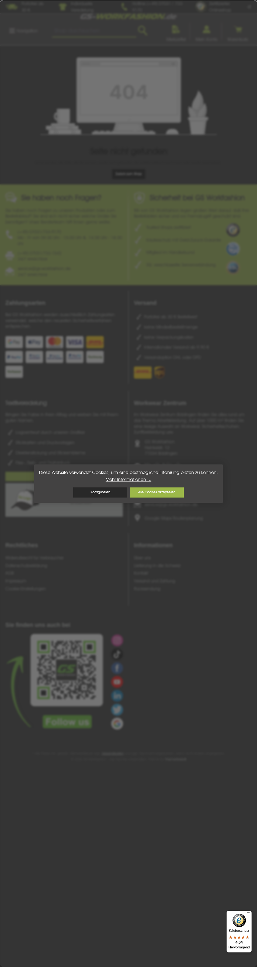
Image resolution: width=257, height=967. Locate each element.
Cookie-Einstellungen (25, 588)
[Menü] (23, 31)
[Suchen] (143, 30)
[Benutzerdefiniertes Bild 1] (233, 230)
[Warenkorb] (238, 31)
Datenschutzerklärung (26, 565)
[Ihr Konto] (206, 31)
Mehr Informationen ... (128, 479)
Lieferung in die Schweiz (157, 565)
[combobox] (94, 30)
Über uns (142, 557)
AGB (9, 573)
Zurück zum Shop (129, 174)
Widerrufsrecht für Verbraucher (34, 557)
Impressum (15, 581)
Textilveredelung (26, 402)
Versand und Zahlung (154, 581)
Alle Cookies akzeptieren (156, 492)
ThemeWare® (175, 759)
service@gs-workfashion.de (171, 504)
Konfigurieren (100, 492)
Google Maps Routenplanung (174, 518)
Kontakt (141, 573)
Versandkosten (113, 753)
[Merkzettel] (176, 31)
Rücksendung (147, 588)
